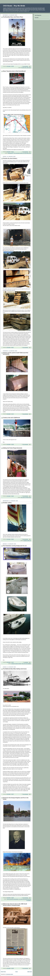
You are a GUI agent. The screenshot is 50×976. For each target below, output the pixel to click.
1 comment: (26, 662)
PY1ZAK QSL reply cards (26, 67)
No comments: (25, 66)
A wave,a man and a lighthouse (11, 417)
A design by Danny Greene (16, 663)
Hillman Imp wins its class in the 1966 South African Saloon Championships (15, 904)
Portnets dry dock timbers (10, 158)
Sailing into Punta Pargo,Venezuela (12, 448)
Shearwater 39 (10, 153)
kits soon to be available (26, 663)
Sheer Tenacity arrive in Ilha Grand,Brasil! (14, 71)
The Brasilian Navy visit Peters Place (13, 17)
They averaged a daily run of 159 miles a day (22, 153)
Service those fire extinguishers (13, 899)
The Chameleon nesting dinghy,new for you (15, 545)
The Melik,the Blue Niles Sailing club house (15, 668)
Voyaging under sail (27, 540)
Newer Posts (3, 971)
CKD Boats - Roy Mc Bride (14, 6)
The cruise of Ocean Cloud (26, 497)
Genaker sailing (7, 502)
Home (16, 971)
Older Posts (29, 971)
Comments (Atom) (9, 974)
